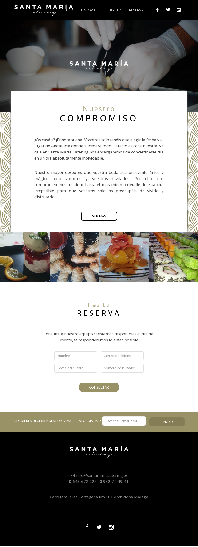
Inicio (70, 10)
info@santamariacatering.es (99, 476)
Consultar (99, 387)
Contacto (115, 10)
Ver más (99, 216)
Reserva (140, 10)
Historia (90, 10)
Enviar (167, 422)
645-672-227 (83, 482)
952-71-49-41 (114, 482)
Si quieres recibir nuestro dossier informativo (80, 422)
